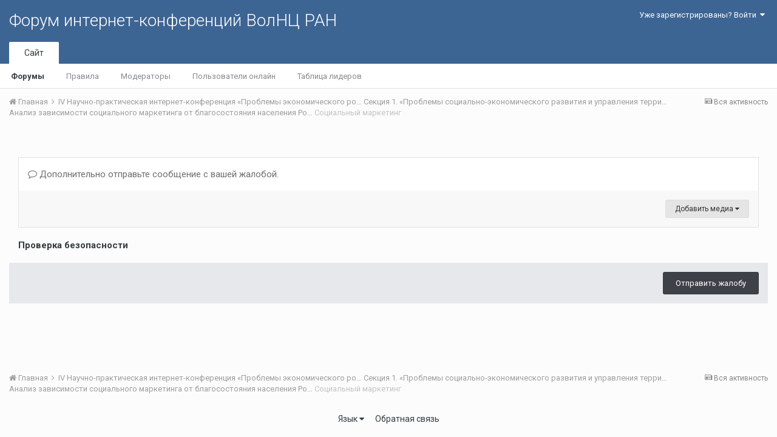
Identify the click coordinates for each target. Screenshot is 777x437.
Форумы (27, 76)
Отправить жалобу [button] (711, 283)
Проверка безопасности (73, 245)
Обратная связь (407, 419)
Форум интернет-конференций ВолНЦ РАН (173, 20)
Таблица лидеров (329, 76)
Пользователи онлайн (234, 76)
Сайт (34, 53)
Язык (351, 419)
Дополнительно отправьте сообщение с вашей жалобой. (153, 174)
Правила (82, 76)
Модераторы (146, 76)
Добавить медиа (707, 209)
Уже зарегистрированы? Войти (702, 14)
